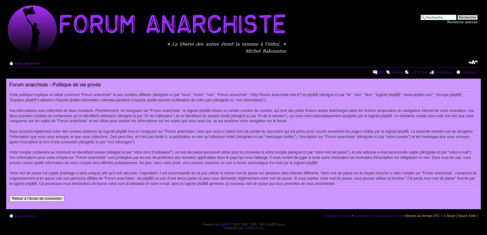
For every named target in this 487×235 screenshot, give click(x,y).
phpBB (224, 224)
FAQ (381, 72)
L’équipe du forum (337, 216)
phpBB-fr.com (254, 228)
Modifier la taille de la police (473, 62)
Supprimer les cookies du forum (378, 216)
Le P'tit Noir (419, 72)
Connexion (469, 72)
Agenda (397, 72)
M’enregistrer (444, 72)
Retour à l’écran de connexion (36, 198)
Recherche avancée (462, 22)
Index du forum (27, 63)
